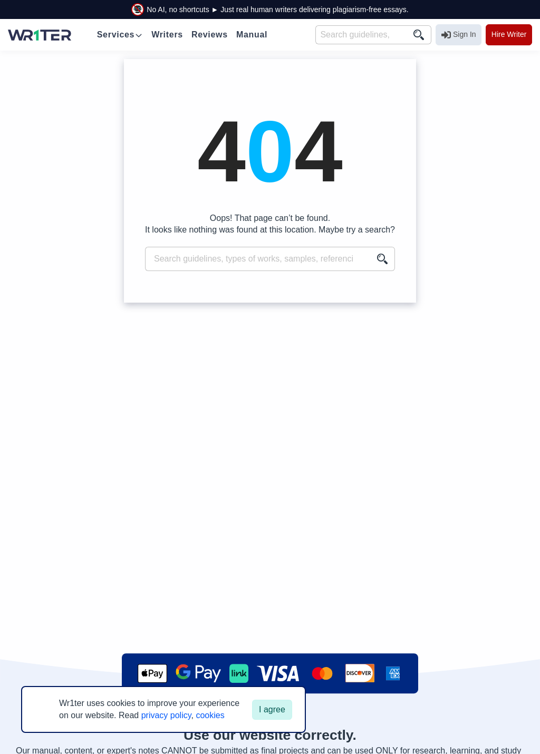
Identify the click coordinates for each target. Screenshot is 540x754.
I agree (272, 709)
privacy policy (166, 715)
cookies (210, 715)
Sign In (458, 35)
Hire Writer (509, 34)
